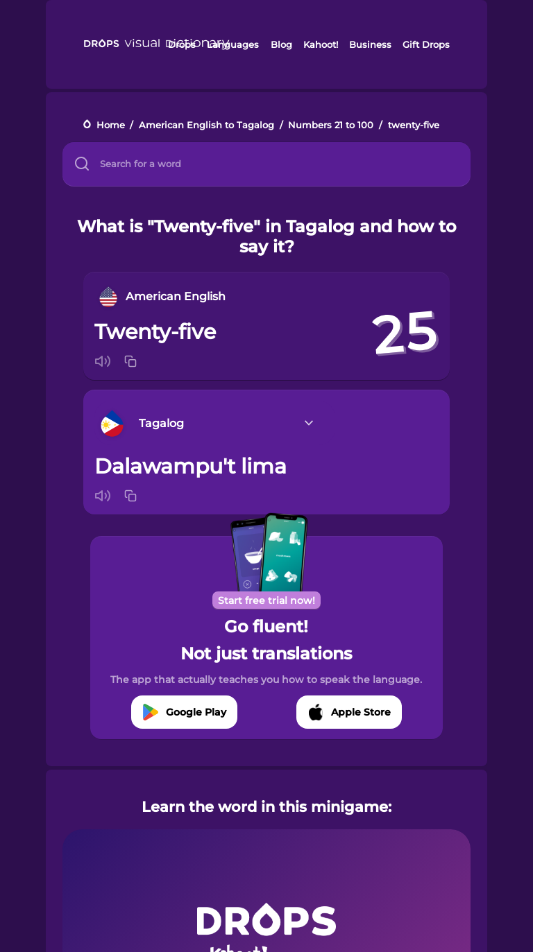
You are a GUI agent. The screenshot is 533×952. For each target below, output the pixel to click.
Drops (182, 44)
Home (110, 125)
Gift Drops (426, 44)
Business (370, 44)
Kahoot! (320, 44)
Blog (281, 44)
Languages (233, 44)
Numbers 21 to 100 (330, 125)
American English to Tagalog (206, 125)
